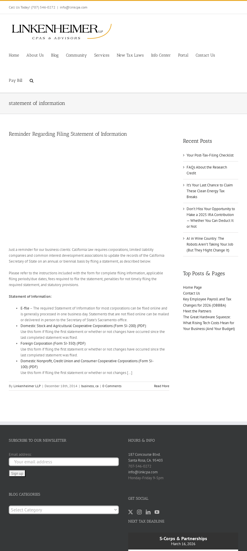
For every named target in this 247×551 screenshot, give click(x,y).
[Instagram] (139, 512)
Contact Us (191, 293)
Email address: (20, 454)
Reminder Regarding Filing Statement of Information (68, 134)
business (87, 386)
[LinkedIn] (148, 512)
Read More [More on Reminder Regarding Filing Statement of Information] (161, 386)
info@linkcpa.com (73, 7)
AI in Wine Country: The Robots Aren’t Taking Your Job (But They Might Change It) (210, 244)
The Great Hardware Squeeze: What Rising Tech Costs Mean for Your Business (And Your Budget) (209, 322)
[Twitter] (130, 512)
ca (97, 386)
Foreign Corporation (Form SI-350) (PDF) (53, 343)
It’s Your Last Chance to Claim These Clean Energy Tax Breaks (210, 191)
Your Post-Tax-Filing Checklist (210, 155)
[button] (31, 80)
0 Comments (111, 386)
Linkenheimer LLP (27, 386)
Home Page (192, 287)
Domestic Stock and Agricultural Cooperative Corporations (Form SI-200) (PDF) (83, 325)
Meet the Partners (197, 311)
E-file (25, 308)
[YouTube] (157, 512)
